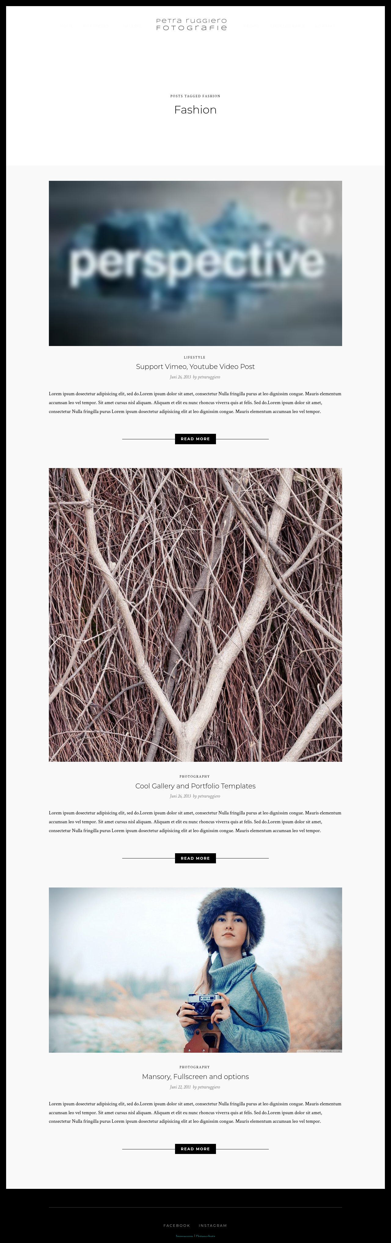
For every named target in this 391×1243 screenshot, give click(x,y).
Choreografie (287, 26)
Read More (195, 436)
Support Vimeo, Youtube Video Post (195, 363)
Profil (251, 26)
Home (66, 26)
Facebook (176, 1222)
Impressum (184, 1233)
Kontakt (325, 26)
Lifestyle (195, 354)
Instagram (213, 1222)
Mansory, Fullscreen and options (195, 1074)
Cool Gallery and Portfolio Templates (195, 783)
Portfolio (96, 26)
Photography (195, 773)
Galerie (132, 26)
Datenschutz (205, 1233)
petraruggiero (209, 374)
